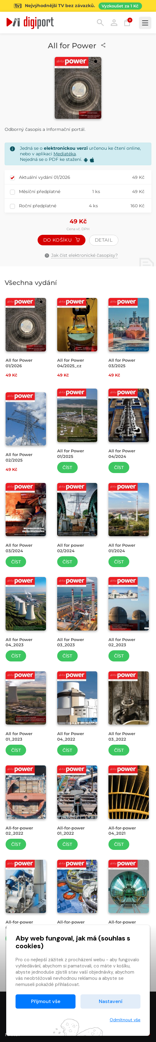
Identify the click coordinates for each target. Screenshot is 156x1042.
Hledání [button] (100, 22)
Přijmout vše (45, 1001)
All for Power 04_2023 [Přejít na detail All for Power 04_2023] (19, 642)
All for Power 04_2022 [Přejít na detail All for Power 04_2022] (70, 736)
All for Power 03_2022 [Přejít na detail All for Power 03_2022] (121, 736)
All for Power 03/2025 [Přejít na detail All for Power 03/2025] (121, 363)
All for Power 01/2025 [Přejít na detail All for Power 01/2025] (70, 453)
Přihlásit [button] (114, 22)
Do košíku (61, 240)
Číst (67, 467)
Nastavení (110, 1001)
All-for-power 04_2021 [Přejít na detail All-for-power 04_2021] (122, 830)
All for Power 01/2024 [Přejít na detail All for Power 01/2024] (121, 548)
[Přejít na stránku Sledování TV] (78, 6)
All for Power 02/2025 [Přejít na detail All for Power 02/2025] (19, 457)
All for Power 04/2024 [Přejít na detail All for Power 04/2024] (121, 453)
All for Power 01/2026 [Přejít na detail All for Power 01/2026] (19, 363)
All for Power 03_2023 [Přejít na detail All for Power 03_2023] (70, 642)
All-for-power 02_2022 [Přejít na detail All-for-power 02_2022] (19, 830)
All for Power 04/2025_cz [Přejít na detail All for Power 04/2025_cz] (70, 363)
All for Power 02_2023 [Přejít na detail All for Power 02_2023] (121, 642)
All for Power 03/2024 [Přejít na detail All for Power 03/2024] (19, 548)
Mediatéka (64, 154)
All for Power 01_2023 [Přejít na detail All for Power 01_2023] (19, 736)
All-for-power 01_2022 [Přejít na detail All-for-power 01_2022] (71, 830)
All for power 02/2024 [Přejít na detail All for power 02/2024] (70, 548)
